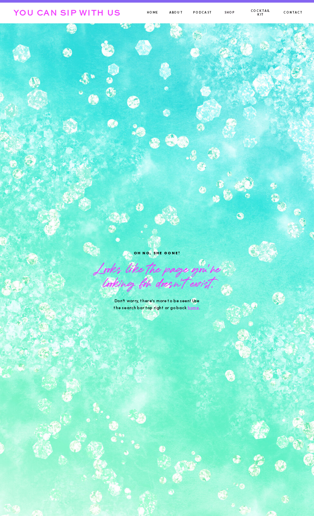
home (193, 308)
